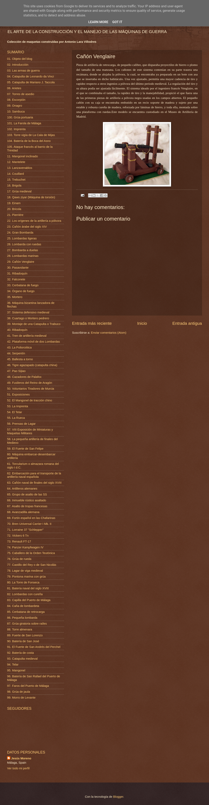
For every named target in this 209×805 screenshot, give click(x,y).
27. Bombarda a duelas (22, 250)
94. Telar (12, 664)
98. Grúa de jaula (18, 691)
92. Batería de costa (20, 652)
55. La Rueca (16, 417)
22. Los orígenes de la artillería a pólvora (34, 220)
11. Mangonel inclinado (22, 156)
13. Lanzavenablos (19, 167)
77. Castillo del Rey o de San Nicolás (31, 564)
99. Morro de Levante (21, 697)
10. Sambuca (16, 111)
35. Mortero (14, 297)
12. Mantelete (16, 162)
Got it (117, 22)
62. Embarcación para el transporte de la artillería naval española (34, 475)
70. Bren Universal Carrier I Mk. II (29, 523)
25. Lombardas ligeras (22, 238)
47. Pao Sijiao (16, 371)
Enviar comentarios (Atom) (108, 332)
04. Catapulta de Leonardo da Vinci (30, 76)
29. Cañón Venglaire (20, 261)
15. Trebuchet (16, 179)
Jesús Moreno (21, 758)
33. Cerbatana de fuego (23, 285)
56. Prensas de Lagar (21, 423)
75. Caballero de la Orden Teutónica (31, 553)
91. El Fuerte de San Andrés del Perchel (33, 647)
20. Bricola (14, 209)
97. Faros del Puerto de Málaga (28, 685)
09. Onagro (14, 105)
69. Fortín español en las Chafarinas (31, 518)
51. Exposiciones (18, 394)
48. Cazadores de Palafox (24, 376)
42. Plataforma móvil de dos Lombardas (33, 341)
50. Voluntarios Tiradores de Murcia (30, 388)
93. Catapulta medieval (22, 658)
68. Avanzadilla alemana (23, 512)
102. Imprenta (16, 129)
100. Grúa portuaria (20, 117)
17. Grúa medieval (19, 191)
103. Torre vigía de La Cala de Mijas (31, 135)
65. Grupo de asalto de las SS (27, 494)
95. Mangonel (16, 670)
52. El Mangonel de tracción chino (29, 400)
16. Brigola (14, 185)
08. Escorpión (16, 99)
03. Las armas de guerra (23, 70)
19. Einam (13, 203)
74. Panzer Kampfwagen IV (25, 547)
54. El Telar (14, 412)
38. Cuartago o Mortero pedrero (28, 318)
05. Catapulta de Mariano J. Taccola (31, 82)
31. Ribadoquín (17, 273)
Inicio (142, 323)
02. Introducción (17, 64)
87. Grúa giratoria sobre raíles (27, 623)
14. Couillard (15, 173)
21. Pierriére (15, 215)
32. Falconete (16, 279)
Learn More (98, 22)
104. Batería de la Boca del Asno (29, 141)
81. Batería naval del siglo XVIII (28, 588)
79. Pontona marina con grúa (26, 576)
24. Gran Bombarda (20, 232)
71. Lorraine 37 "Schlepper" (25, 529)
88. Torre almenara (19, 629)
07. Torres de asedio (20, 94)
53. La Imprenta (17, 406)
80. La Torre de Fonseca (23, 582)
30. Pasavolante (18, 267)
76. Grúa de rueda (19, 559)
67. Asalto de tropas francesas (27, 506)
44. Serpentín (16, 353)
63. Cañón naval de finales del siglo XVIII (34, 482)
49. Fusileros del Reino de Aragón (29, 382)
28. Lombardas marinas (23, 255)
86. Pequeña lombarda (22, 617)
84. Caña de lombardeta (23, 606)
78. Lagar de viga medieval (25, 570)
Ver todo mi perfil (18, 768)
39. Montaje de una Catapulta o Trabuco (33, 324)
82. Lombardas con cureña (25, 594)
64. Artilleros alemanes (22, 488)
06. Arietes (14, 88)
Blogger (118, 796)
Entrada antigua (187, 323)
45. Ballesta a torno (20, 359)
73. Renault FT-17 (19, 541)
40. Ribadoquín (17, 329)
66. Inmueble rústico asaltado (26, 500)
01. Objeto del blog (19, 58)
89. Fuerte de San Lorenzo (25, 635)
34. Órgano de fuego (20, 291)
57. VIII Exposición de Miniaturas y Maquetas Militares (30, 431)
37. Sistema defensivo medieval (28, 312)
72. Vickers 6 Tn (18, 535)
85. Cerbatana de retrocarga (26, 611)
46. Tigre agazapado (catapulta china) (32, 365)
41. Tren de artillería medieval (26, 335)
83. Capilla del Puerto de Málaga (29, 600)
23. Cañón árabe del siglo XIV (27, 226)
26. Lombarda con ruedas (24, 244)
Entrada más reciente (92, 323)
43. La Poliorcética (19, 347)
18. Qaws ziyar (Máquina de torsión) (31, 197)
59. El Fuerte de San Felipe (25, 448)
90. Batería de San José (23, 641)
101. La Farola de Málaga (24, 123)
